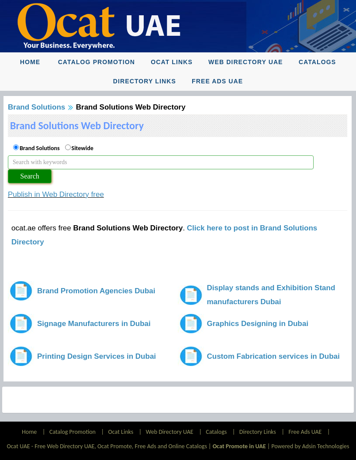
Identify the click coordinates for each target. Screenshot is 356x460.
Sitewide (82, 148)
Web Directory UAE (245, 61)
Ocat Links (172, 61)
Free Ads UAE (217, 81)
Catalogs (317, 61)
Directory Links (144, 81)
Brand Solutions (36, 107)
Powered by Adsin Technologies (310, 446)
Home (30, 61)
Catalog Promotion (96, 61)
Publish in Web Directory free (56, 194)
